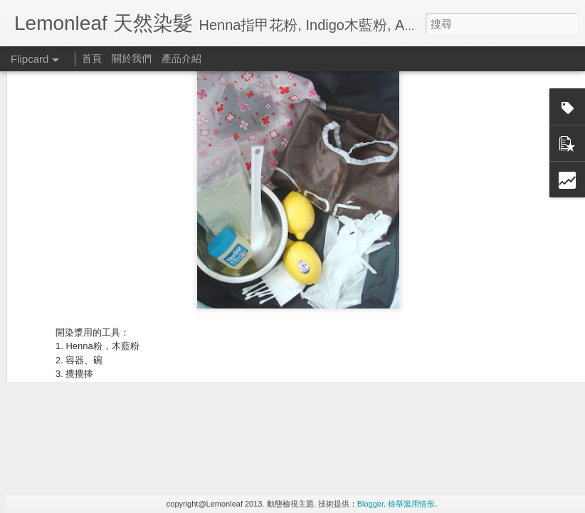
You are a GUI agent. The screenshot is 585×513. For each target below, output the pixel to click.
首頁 (92, 58)
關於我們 (132, 58)
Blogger (370, 503)
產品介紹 (181, 58)
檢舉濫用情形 (411, 503)
